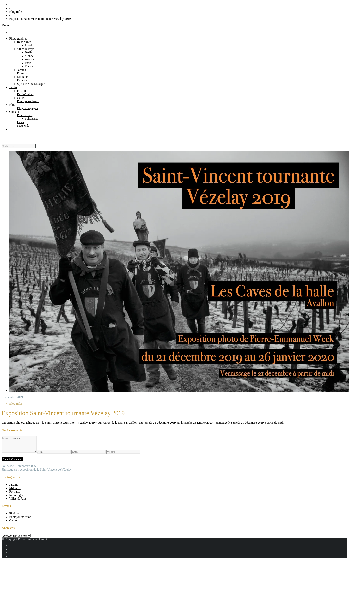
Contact (14, 111)
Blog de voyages (27, 108)
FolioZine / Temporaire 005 (19, 466)
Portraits (22, 73)
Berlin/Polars (25, 94)
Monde (29, 56)
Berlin (29, 52)
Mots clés (23, 125)
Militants (22, 76)
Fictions (22, 90)
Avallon (29, 59)
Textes (13, 87)
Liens (20, 122)
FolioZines (31, 118)
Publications (24, 115)
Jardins (21, 69)
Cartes (21, 97)
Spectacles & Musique (31, 83)
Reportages (24, 42)
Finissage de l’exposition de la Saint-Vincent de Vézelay (37, 469)
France (29, 66)
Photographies (18, 38)
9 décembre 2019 (12, 397)
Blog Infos (15, 11)
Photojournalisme (28, 101)
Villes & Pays (25, 49)
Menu (5, 25)
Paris (28, 62)
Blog (12, 104)
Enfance (22, 80)
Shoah (29, 45)
